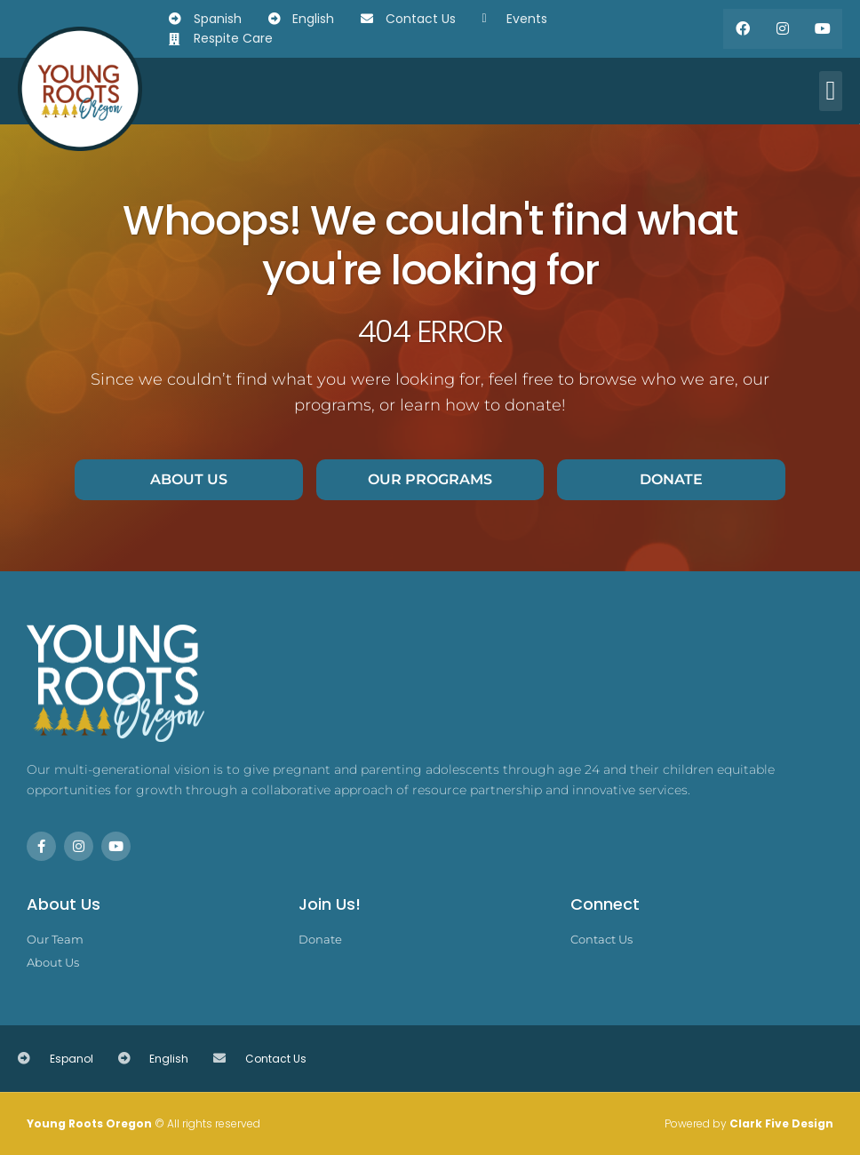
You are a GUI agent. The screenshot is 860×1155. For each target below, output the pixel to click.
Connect (605, 904)
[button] (830, 91)
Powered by (749, 1123)
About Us (63, 904)
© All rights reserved (143, 1123)
